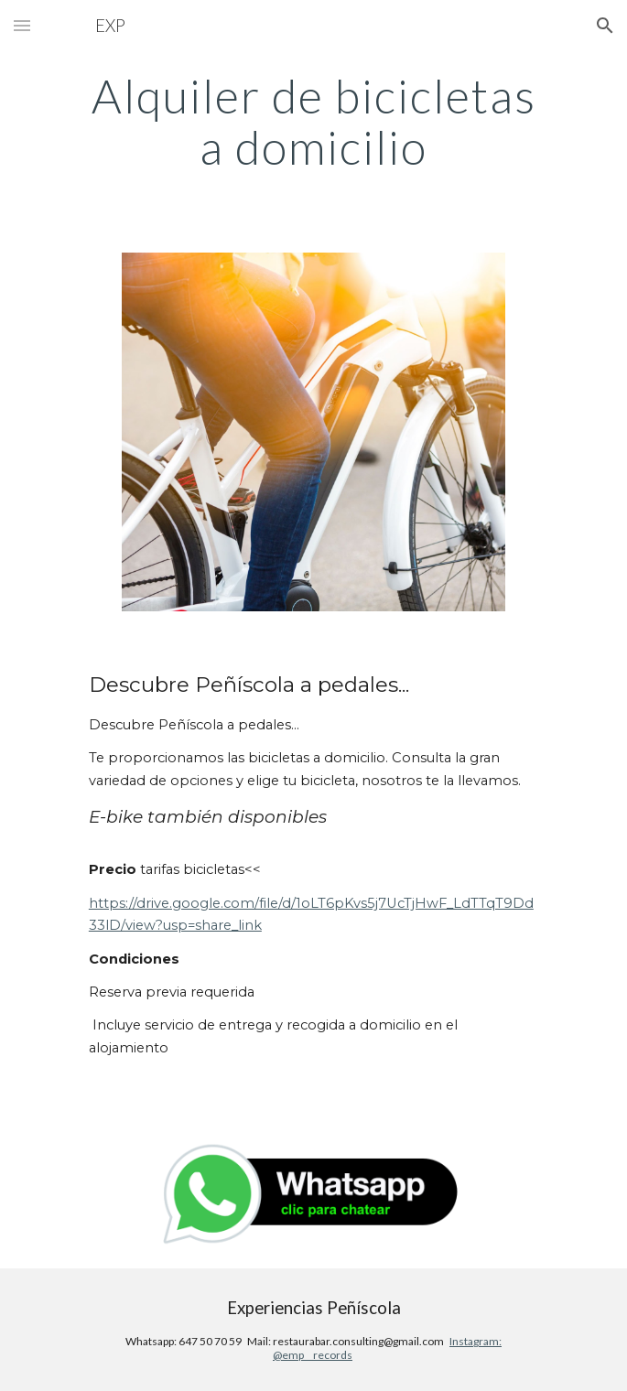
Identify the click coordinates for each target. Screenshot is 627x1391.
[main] (313, 121)
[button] (22, 25)
